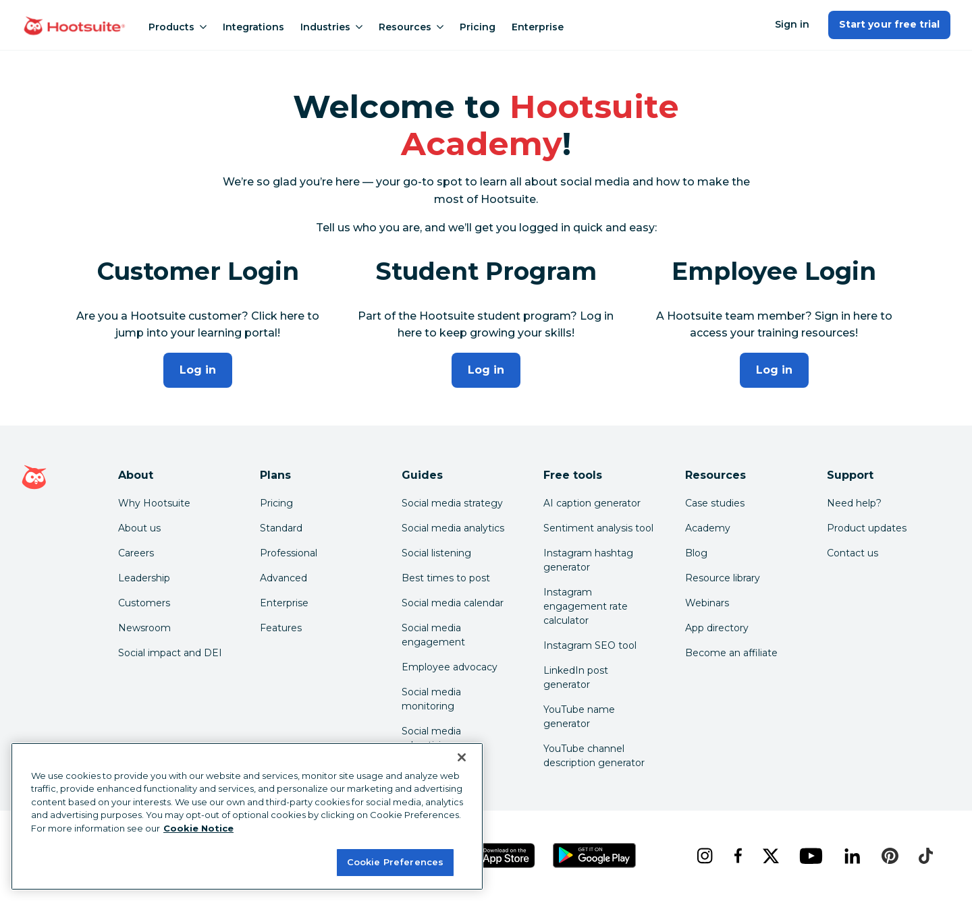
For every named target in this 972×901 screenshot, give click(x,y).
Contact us (852, 553)
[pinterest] (890, 856)
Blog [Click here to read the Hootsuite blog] (696, 553)
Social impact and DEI (170, 653)
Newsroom (144, 628)
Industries (331, 27)
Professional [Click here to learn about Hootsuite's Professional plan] (288, 553)
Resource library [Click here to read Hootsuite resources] (722, 578)
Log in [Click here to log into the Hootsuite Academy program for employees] (774, 370)
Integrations (253, 27)
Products (177, 27)
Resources (411, 27)
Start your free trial (889, 24)
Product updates (867, 528)
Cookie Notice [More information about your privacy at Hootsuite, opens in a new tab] (198, 828)
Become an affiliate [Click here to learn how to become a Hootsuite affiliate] (731, 653)
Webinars (707, 603)
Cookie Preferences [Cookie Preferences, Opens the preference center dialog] (395, 861)
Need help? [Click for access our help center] (854, 503)
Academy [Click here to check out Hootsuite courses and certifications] (707, 528)
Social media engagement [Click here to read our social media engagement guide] (433, 635)
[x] (770, 856)
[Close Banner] (462, 757)
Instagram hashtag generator (588, 560)
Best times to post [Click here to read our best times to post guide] (446, 578)
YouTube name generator (579, 716)
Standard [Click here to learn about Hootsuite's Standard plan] (281, 528)
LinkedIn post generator (575, 677)
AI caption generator (592, 503)
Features (281, 628)
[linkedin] (852, 856)
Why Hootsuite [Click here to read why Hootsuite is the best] (154, 503)
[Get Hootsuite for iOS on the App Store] (498, 855)
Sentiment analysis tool (598, 528)
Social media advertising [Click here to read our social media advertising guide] (431, 738)
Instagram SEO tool (590, 645)
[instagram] (704, 856)
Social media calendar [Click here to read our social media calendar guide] (453, 603)
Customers (144, 603)
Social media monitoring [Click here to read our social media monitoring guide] (431, 699)
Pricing (477, 27)
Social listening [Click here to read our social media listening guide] (436, 553)
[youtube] (810, 856)
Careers (136, 553)
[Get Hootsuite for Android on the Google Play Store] (594, 855)
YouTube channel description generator (594, 756)
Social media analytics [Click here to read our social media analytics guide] (453, 528)
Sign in (792, 24)
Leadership (144, 578)
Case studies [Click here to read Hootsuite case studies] (715, 503)
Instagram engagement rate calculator (585, 606)
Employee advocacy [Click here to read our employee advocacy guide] (449, 667)
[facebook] (737, 856)
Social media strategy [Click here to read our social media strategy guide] (452, 503)
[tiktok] (925, 856)
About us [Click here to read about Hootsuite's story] (139, 528)
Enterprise (538, 27)
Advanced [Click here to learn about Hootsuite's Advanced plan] (283, 578)
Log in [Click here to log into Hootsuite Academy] (198, 370)
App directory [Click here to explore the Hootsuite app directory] (717, 628)
